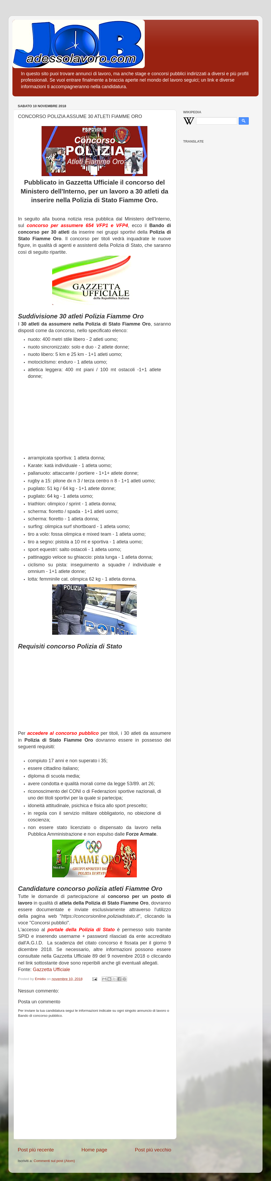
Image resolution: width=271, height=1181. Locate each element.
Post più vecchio (153, 1149)
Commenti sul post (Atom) (54, 1161)
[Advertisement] (94, 418)
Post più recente (36, 1149)
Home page (94, 1149)
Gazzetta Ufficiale (51, 969)
